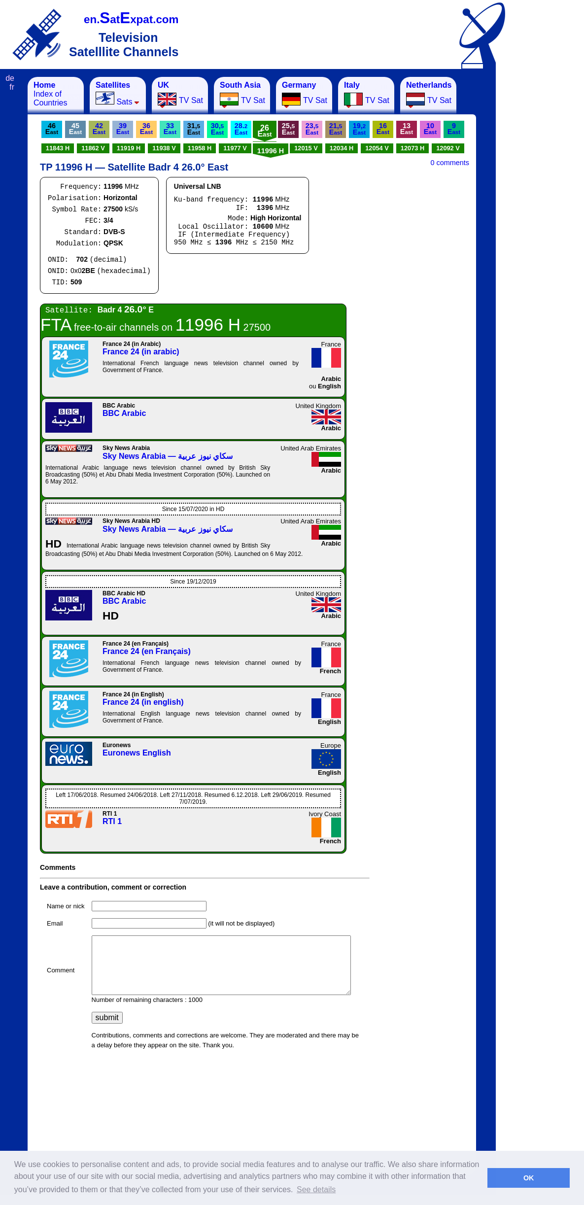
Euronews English (137, 753)
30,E (217, 129)
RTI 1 (112, 821)
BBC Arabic (124, 413)
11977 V (235, 148)
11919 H (128, 148)
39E (122, 129)
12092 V (448, 148)
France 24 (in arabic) (141, 351)
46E (51, 129)
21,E (335, 129)
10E (430, 129)
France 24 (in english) (143, 702)
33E (170, 129)
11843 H (57, 148)
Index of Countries (50, 94)
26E (264, 131)
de (9, 78)
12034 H (341, 148)
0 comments (450, 163)
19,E (359, 129)
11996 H (270, 151)
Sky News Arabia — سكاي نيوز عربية (168, 456)
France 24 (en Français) (147, 651)
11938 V (164, 148)
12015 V (306, 148)
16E (383, 129)
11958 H (199, 148)
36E (146, 129)
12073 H (412, 148)
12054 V (377, 148)
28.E (241, 129)
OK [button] (528, 1178)
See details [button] (316, 1189)
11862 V (93, 148)
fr (11, 87)
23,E (312, 129)
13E (406, 129)
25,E (288, 129)
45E (75, 129)
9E (453, 129)
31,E (193, 129)
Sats (117, 93)
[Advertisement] (544, 225)
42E (99, 129)
